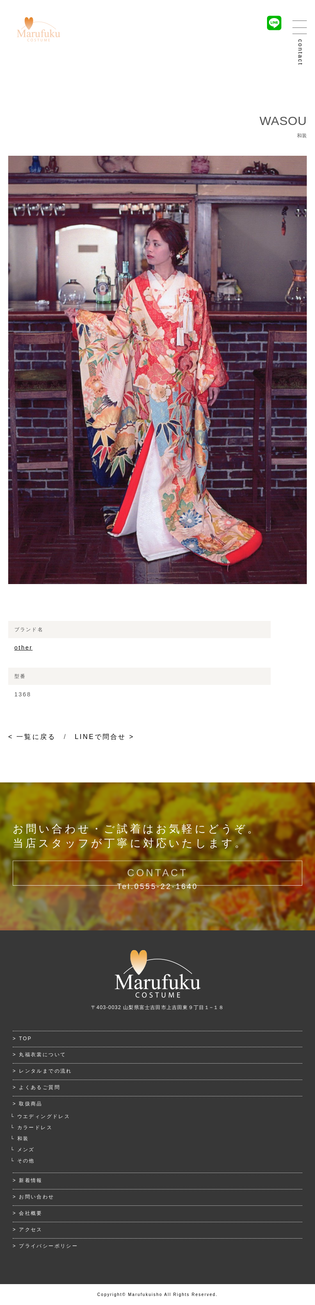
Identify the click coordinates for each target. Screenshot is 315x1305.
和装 (23, 1138)
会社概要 (31, 1213)
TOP (25, 1038)
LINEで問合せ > (104, 736)
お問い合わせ (36, 1197)
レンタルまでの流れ (45, 1071)
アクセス (31, 1229)
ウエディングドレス (44, 1116)
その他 (26, 1161)
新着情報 (31, 1180)
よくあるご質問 (39, 1087)
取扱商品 (31, 1104)
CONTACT (157, 878)
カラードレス (34, 1127)
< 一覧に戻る (32, 736)
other (23, 647)
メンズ (26, 1150)
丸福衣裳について (42, 1054)
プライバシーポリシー (48, 1246)
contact (300, 52)
